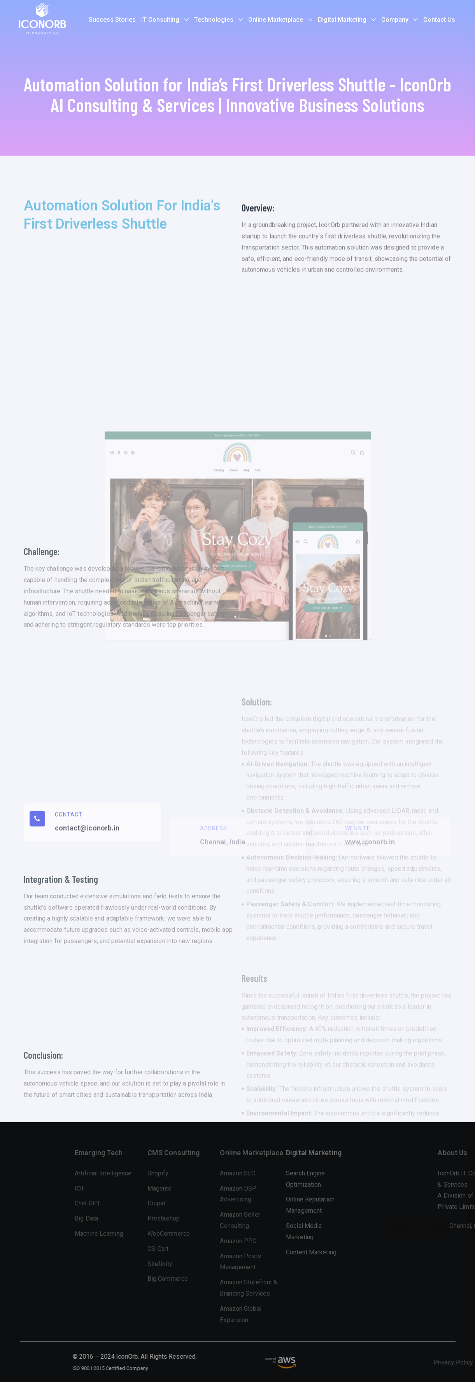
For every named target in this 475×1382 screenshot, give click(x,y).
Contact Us (439, 19)
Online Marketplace (275, 19)
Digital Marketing (342, 19)
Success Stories (112, 19)
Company (394, 19)
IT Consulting (160, 19)
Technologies (213, 19)
